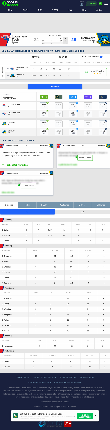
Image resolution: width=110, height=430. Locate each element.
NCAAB (55, 10)
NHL (84, 10)
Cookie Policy (87, 377)
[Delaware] (20, 74)
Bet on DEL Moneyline (17, 165)
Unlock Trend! (85, 158)
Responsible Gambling (40, 382)
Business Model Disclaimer (68, 382)
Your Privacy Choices (45, 377)
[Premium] (100, 5)
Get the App (91, 3)
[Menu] (106, 3)
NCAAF (25, 10)
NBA (40, 10)
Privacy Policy (23, 377)
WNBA (99, 10)
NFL (10, 10)
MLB (70, 10)
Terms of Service (68, 377)
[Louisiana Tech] (22, 68)
